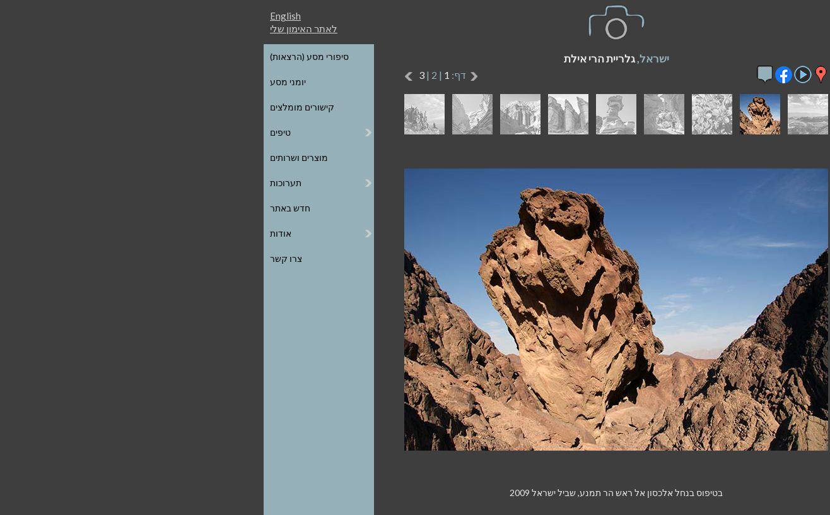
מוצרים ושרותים (98, 157)
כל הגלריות (740, 56)
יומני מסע (87, 81)
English (84, 15)
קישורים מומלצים (101, 107)
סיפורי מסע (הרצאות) (108, 56)
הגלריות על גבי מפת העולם (710, 81)
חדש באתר (89, 208)
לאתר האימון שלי (102, 28)
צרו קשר (85, 258)
